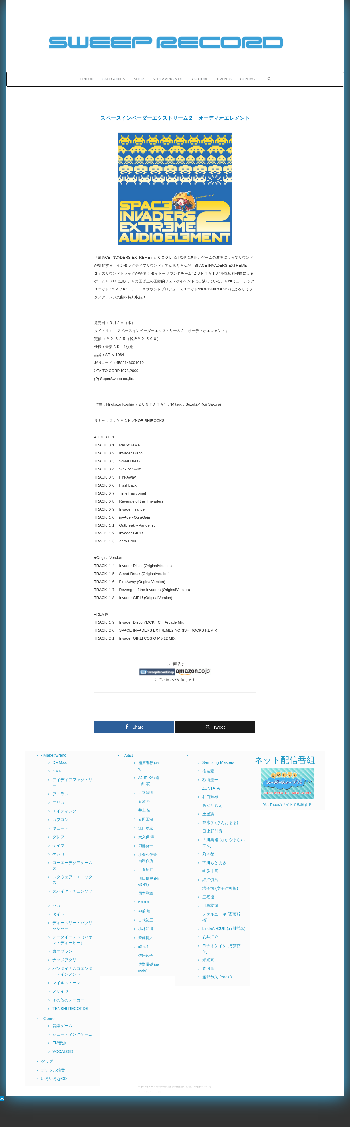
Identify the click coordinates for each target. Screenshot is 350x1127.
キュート (60, 828)
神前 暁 (144, 911)
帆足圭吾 (210, 871)
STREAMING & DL (167, 79)
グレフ (58, 837)
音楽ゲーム (62, 1025)
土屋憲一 (210, 814)
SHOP (139, 79)
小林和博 (145, 929)
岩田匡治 (145, 819)
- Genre (47, 1018)
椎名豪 (208, 771)
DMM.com (61, 762)
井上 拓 (144, 810)
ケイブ (58, 845)
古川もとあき (214, 862)
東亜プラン (62, 951)
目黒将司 (210, 905)
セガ (56, 905)
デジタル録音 (53, 1070)
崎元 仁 (144, 947)
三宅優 (208, 897)
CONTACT (248, 79)
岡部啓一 (145, 846)
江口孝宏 (145, 828)
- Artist (127, 756)
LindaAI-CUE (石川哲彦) (224, 928)
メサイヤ (60, 991)
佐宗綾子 (145, 956)
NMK (56, 771)
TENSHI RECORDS (70, 1008)
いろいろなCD (54, 1078)
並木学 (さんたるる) (220, 822)
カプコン (60, 819)
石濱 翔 (144, 802)
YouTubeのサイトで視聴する (287, 804)
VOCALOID (62, 1051)
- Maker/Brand (53, 755)
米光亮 (208, 960)
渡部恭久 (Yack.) (217, 977)
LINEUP (86, 79)
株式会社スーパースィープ (202, 1087)
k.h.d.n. (144, 902)
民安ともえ (212, 805)
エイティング (64, 811)
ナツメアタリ (64, 960)
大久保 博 (146, 837)
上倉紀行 (145, 870)
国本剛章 (145, 893)
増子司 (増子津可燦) (220, 888)
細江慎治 (210, 879)
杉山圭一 (210, 779)
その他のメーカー (68, 1000)
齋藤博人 (145, 938)
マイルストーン (66, 982)
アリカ (58, 802)
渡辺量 (208, 968)
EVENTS (224, 79)
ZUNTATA (211, 788)
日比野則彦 (212, 831)
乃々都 (208, 854)
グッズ (47, 1061)
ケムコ (58, 854)
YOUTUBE (200, 79)
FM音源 (59, 1043)
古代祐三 (145, 920)
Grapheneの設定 (154, 1092)
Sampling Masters (218, 762)
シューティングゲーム (72, 1034)
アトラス (60, 794)
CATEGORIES (113, 79)
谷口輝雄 (210, 796)
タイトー (60, 914)
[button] (267, 78)
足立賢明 (145, 793)
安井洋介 (210, 937)
